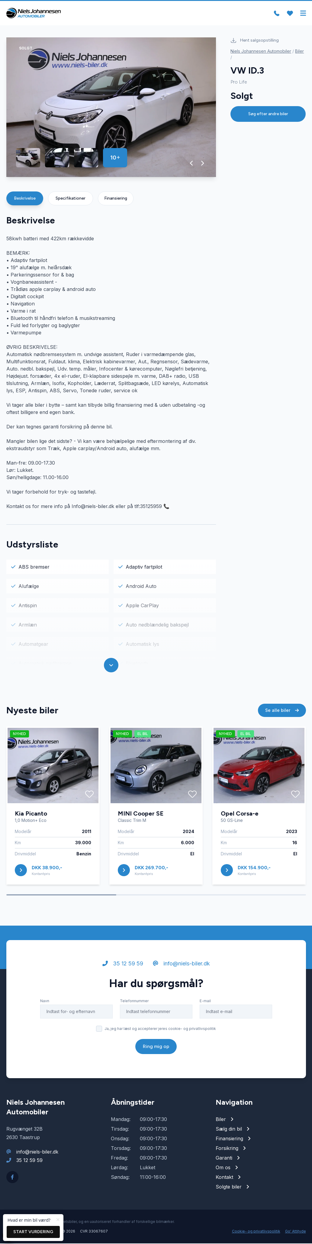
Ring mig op (156, 1047)
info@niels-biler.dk (181, 964)
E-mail (205, 1001)
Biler (299, 51)
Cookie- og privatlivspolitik (256, 1232)
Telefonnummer (134, 1001)
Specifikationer (70, 198)
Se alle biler (282, 710)
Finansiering (115, 198)
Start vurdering (33, 1231)
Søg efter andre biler (268, 114)
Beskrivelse (25, 198)
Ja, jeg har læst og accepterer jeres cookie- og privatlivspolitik (160, 1029)
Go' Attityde (295, 1232)
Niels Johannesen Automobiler (260, 51)
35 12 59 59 (122, 964)
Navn (44, 1001)
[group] (111, 108)
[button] (191, 163)
